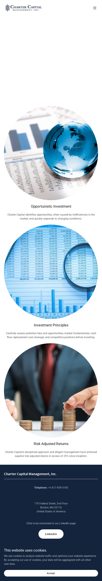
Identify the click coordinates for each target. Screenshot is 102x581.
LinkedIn (51, 534)
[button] (94, 8)
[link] (23, 8)
